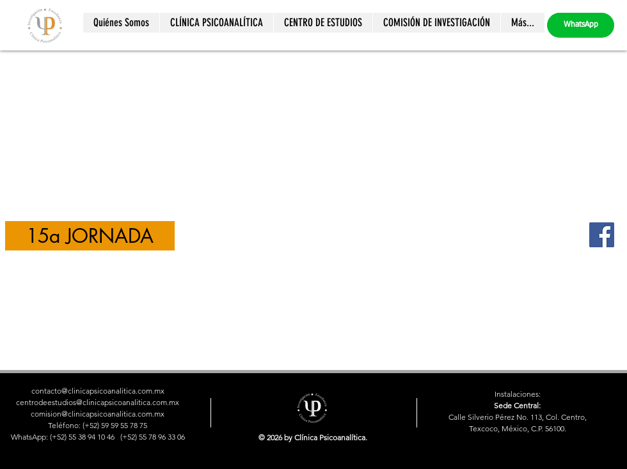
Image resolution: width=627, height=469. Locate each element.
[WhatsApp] (580, 25)
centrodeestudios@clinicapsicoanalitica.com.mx (97, 402)
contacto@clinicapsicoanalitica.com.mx (97, 391)
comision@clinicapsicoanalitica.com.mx (97, 414)
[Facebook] (601, 234)
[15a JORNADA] (90, 235)
